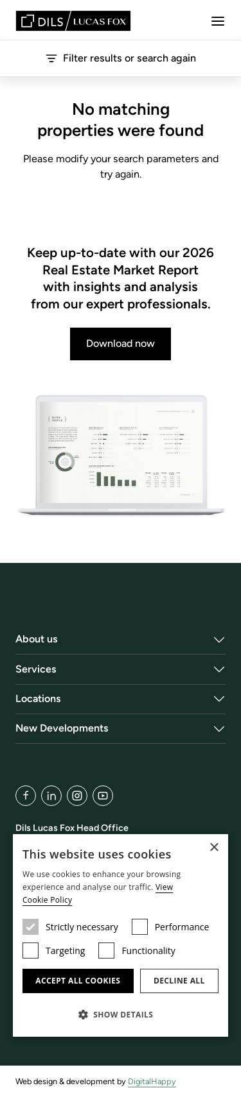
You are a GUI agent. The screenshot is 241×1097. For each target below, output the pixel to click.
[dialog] (120, 935)
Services (36, 669)
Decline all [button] (179, 980)
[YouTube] (103, 795)
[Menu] (218, 21)
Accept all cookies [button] (77, 980)
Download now (120, 343)
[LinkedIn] (51, 795)
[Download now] (120, 456)
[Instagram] (77, 795)
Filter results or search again (120, 58)
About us (36, 639)
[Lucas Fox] (73, 20)
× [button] (214, 848)
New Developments (62, 728)
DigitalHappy (152, 1081)
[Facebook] (25, 795)
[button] (120, 1014)
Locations (38, 698)
